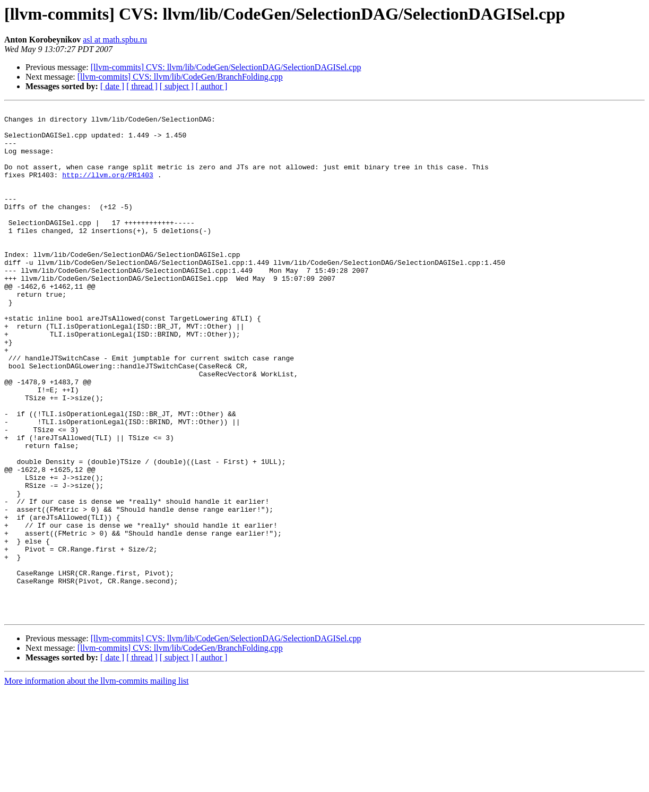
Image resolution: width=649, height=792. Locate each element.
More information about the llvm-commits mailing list (96, 782)
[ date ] (112, 86)
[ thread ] (142, 86)
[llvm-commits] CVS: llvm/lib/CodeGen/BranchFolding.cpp (180, 76)
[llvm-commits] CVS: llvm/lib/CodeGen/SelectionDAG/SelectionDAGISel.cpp (226, 67)
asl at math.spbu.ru (115, 39)
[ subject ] (177, 86)
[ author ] (212, 86)
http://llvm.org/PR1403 (107, 189)
